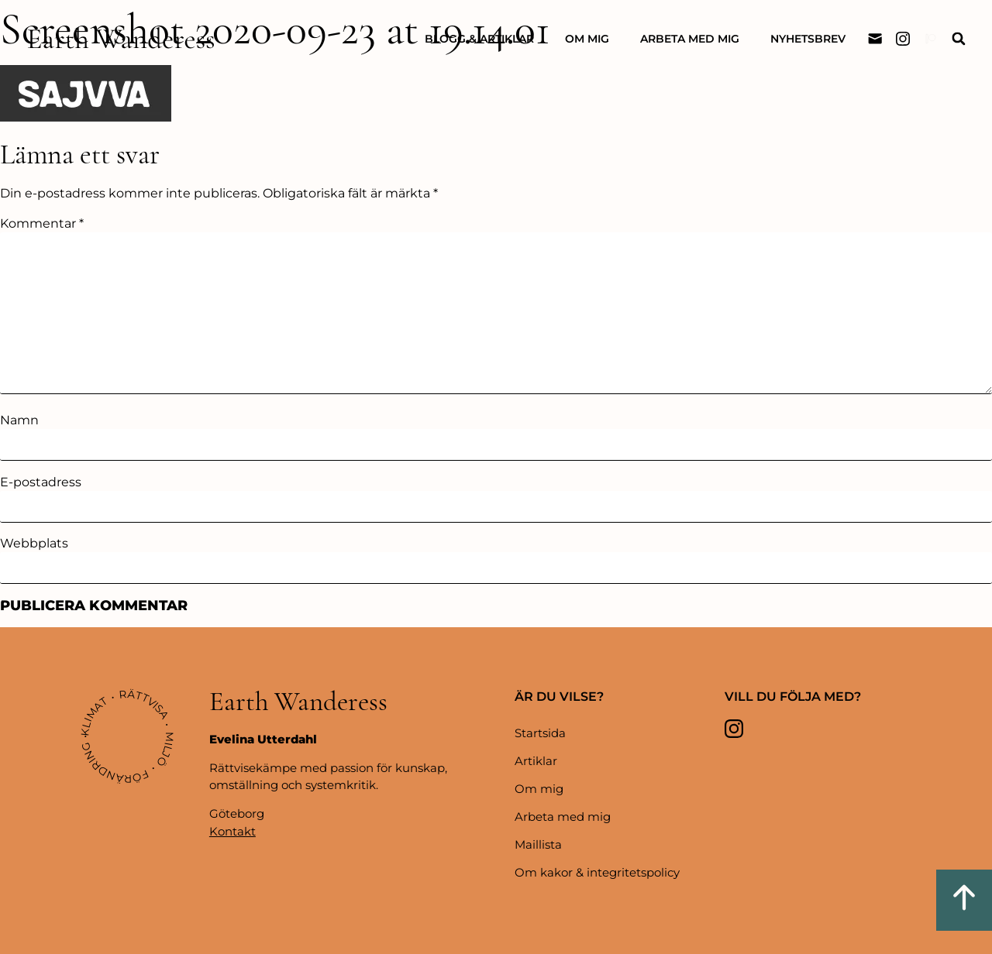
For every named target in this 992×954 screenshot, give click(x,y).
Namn (19, 420)
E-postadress (40, 482)
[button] (958, 39)
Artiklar (536, 760)
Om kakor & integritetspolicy (597, 872)
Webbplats (34, 543)
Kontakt (232, 831)
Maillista (538, 844)
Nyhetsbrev (808, 39)
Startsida (540, 733)
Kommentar (42, 224)
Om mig (587, 39)
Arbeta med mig (689, 39)
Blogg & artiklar (479, 39)
